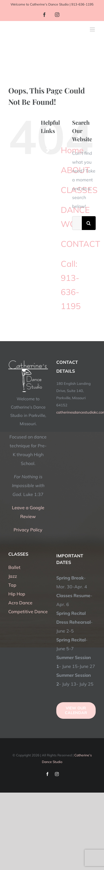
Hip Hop (16, 594)
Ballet (14, 567)
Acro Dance (20, 602)
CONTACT (80, 244)
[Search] (89, 223)
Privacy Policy (28, 529)
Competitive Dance (28, 611)
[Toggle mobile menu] (93, 29)
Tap (12, 585)
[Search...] (77, 223)
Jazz (12, 576)
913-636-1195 (82, 4)
